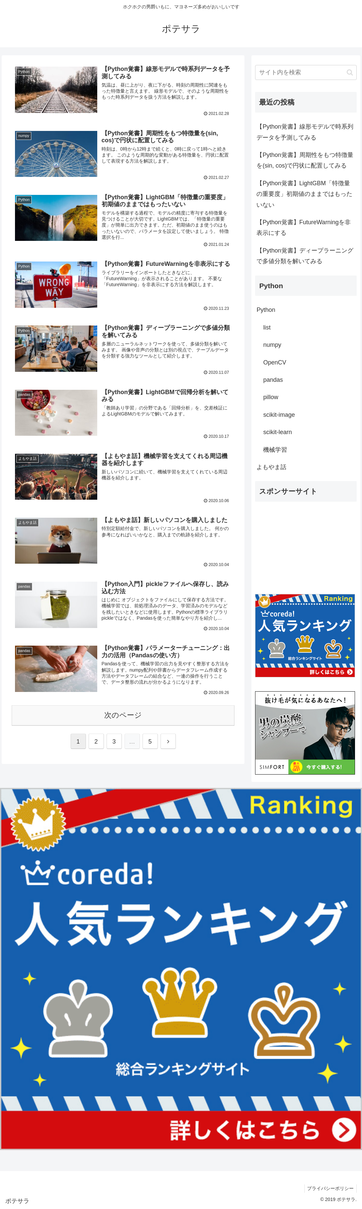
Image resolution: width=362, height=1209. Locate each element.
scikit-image (279, 414)
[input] (305, 72)
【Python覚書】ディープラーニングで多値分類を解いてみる (304, 256)
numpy (272, 344)
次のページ (123, 716)
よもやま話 (271, 467)
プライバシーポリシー (329, 1188)
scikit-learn (277, 432)
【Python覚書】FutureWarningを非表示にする (303, 227)
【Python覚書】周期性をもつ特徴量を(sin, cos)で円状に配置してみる (304, 160)
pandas (273, 379)
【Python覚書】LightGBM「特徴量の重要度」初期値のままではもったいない (304, 194)
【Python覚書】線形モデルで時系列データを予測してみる (304, 132)
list (266, 327)
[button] (350, 72)
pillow (270, 397)
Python (265, 309)
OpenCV (274, 362)
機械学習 (275, 449)
